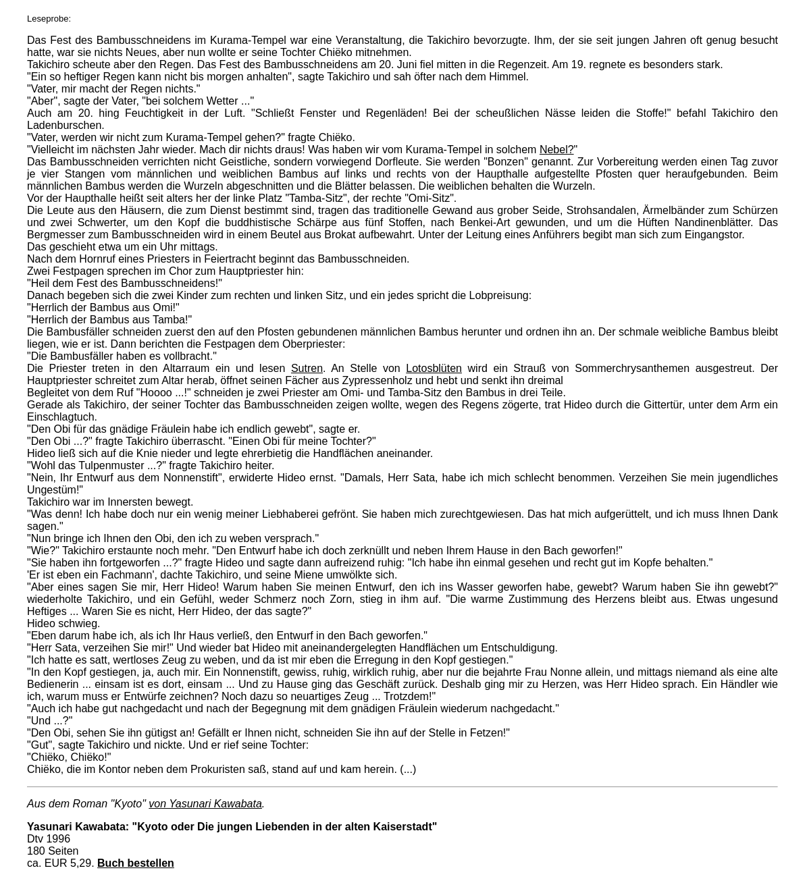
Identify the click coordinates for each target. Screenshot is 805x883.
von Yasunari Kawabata (205, 803)
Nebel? (557, 149)
